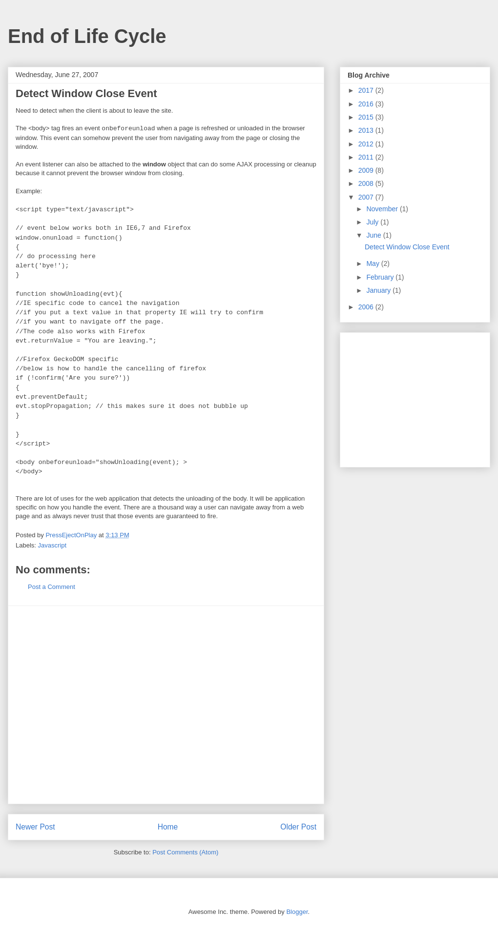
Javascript (52, 545)
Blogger (297, 911)
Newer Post (35, 827)
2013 (366, 130)
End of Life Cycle (87, 36)
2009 (366, 170)
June (374, 235)
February (380, 277)
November (382, 209)
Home (168, 827)
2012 (366, 144)
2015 (366, 117)
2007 (366, 197)
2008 (366, 183)
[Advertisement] (91, 704)
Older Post (298, 827)
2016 (366, 104)
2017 (366, 90)
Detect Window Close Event (407, 247)
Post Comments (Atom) (185, 852)
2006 (366, 307)
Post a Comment (51, 586)
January (379, 290)
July (373, 222)
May (373, 263)
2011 (366, 157)
